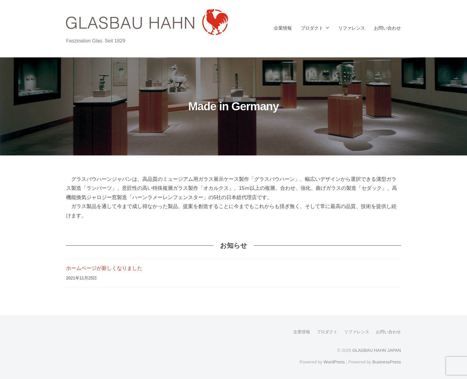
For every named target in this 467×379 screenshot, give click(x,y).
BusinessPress (387, 362)
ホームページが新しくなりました (104, 268)
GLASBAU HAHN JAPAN (376, 350)
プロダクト (312, 27)
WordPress (334, 362)
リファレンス (351, 27)
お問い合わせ (387, 27)
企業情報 (283, 27)
